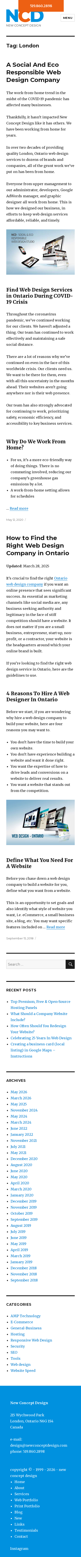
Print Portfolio (27, 1506)
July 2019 (18, 1231)
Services (21, 1494)
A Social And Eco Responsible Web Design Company (33, 72)
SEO (14, 1352)
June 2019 (19, 1237)
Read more (19, 508)
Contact (21, 1536)
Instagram (19, 1548)
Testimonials (26, 1530)
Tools (16, 1358)
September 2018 (24, 1280)
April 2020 (20, 1183)
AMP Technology (26, 1316)
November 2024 (24, 1110)
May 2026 (19, 1092)
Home (19, 1482)
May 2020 (19, 1177)
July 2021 (18, 1146)
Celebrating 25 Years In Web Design (41, 1038)
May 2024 (19, 1116)
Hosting (18, 1334)
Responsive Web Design (31, 1340)
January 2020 (22, 1195)
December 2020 (24, 1159)
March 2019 (20, 1256)
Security (18, 1346)
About (19, 1488)
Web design (20, 1364)
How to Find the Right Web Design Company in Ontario (37, 545)
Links (19, 1524)
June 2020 (19, 1171)
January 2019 (21, 1262)
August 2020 (21, 1165)
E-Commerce (22, 1322)
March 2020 (21, 1189)
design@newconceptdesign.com (38, 1445)
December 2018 (24, 1268)
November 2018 (24, 1274)
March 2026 (21, 1098)
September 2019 (24, 1219)
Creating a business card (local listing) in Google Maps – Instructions (38, 1050)
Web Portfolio (26, 1500)
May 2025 (19, 1104)
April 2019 (19, 1250)
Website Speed (23, 1370)
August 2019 (21, 1225)
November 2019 (24, 1207)
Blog (18, 1512)
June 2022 (19, 1128)
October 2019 (22, 1213)
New (18, 1518)
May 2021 (18, 1153)
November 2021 (24, 1140)
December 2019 (24, 1201)
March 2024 (21, 1122)
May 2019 (18, 1244)
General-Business (26, 1328)
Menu (67, 18)
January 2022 (22, 1134)
